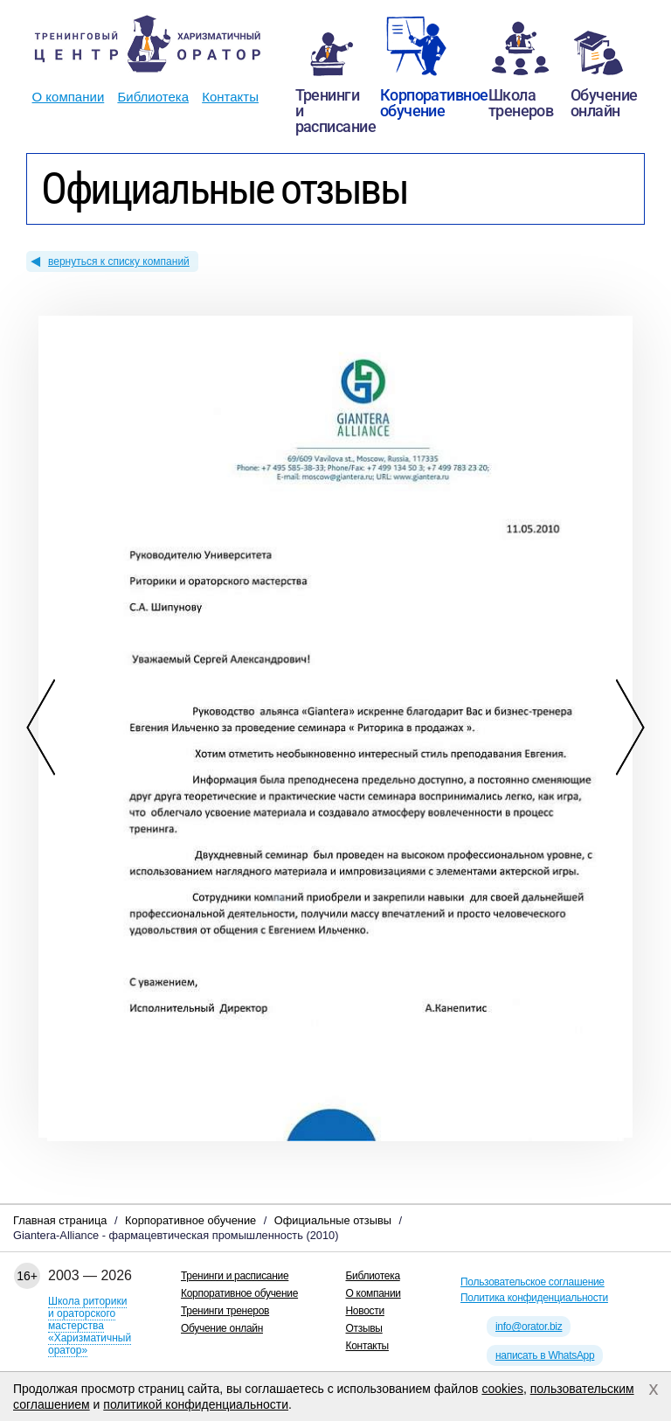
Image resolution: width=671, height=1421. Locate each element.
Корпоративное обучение (239, 1293)
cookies (501, 1389)
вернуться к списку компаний (119, 261)
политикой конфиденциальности (195, 1404)
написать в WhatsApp (544, 1355)
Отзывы (364, 1328)
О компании (68, 96)
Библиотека (153, 96)
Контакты (230, 96)
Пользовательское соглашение (532, 1282)
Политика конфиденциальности (534, 1298)
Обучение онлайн (222, 1328)
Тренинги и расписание (234, 1276)
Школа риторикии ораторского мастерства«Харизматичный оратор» (89, 1325)
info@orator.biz (528, 1326)
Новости (365, 1311)
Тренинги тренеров (225, 1311)
